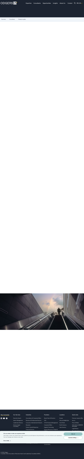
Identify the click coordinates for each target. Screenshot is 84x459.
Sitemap (74, 434)
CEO (45, 420)
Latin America (62, 427)
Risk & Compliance (48, 442)
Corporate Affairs (48, 425)
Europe (61, 418)
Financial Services (30, 429)
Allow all (73, 449)
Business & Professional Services (33, 420)
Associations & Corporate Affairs (33, 418)
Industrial (28, 434)
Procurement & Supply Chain (51, 437)
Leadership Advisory (18, 422)
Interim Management (18, 420)
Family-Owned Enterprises (32, 427)
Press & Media (75, 422)
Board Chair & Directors (49, 418)
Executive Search (17, 418)
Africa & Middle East (64, 420)
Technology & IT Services (32, 443)
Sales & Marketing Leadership (51, 435)
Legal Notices (75, 428)
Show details (6, 456)
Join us (73, 420)
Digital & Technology (49, 427)
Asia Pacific (62, 422)
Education (28, 425)
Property (46, 439)
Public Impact (29, 438)
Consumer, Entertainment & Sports (34, 422)
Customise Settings (73, 453)
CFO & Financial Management (51, 422)
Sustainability (29, 440)
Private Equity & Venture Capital (33, 436)
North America (62, 425)
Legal (45, 433)
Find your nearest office (77, 418)
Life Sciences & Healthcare (32, 431)
